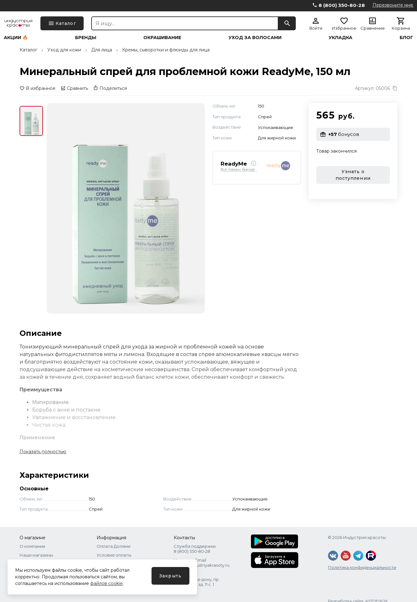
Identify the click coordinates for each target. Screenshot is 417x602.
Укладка (340, 37)
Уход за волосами (255, 37)
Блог (406, 37)
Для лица (101, 50)
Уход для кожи (64, 50)
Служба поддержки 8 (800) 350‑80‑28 (195, 549)
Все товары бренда (238, 170)
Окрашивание (162, 37)
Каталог (28, 50)
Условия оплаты (114, 555)
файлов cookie (106, 583)
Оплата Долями (113, 546)
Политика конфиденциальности (362, 567)
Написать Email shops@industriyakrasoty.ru (201, 563)
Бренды (85, 37)
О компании (32, 546)
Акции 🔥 (16, 37)
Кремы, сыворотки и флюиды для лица (166, 50)
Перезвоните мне (392, 5)
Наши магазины (36, 555)
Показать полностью (43, 451)
